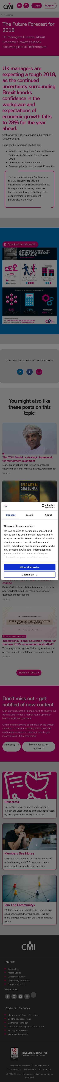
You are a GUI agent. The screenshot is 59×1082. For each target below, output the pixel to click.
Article (6, 473)
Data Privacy (30, 1069)
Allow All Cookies (29, 567)
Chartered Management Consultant (26, 1026)
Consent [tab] (10, 514)
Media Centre (14, 972)
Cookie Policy (14, 1069)
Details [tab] (30, 514)
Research (8, 14)
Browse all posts (27, 672)
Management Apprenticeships (23, 1015)
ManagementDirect (17, 1030)
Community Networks (19, 980)
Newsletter (10, 744)
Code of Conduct (41, 1065)
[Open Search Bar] (26, 5)
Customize (29, 574)
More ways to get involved (38, 746)
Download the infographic (22, 244)
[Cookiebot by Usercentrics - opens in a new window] (42, 506)
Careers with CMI (16, 984)
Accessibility (45, 1069)
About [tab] (48, 514)
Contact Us (13, 969)
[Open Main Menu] (19, 5)
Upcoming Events (16, 976)
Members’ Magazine (18, 1034)
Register (49, 5)
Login (37, 5)
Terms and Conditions (20, 1065)
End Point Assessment (19, 1018)
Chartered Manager (18, 1022)
